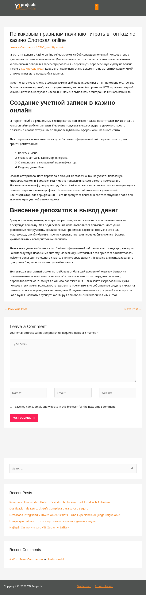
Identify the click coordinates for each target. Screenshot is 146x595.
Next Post (133, 309)
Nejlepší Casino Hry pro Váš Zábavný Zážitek (37, 525)
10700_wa (41, 47)
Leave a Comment (21, 47)
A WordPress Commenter (25, 557)
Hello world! (54, 557)
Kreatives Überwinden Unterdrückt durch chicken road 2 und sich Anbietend (57, 500)
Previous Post (14, 309)
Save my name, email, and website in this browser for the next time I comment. (65, 405)
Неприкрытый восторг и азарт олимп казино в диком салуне (49, 519)
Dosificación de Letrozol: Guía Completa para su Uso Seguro (47, 507)
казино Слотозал (32, 68)
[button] (96, 7)
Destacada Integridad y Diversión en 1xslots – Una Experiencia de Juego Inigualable (62, 513)
